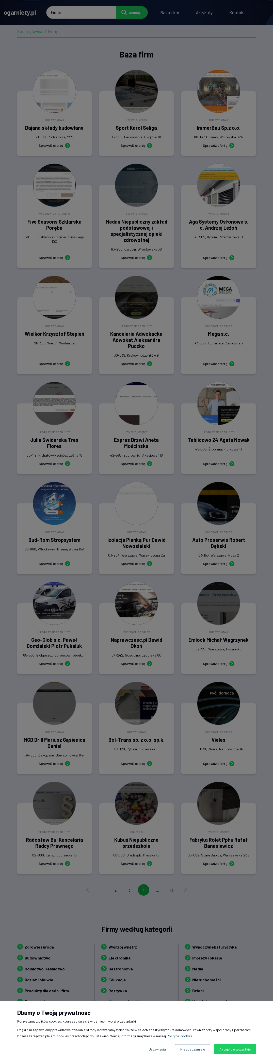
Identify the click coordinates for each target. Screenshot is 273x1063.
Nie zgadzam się (192, 1049)
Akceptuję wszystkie (235, 1049)
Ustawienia (157, 1049)
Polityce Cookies (179, 1036)
